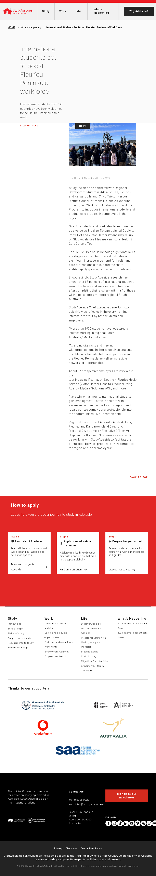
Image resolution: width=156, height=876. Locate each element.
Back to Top (139, 477)
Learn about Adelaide (28, 541)
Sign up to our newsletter (126, 796)
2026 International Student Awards (132, 635)
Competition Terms (91, 848)
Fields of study (16, 633)
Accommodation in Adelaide (92, 630)
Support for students (19, 638)
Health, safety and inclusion (91, 644)
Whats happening (31, 27)
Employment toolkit (55, 656)
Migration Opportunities (94, 661)
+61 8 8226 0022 (79, 799)
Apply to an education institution (77, 543)
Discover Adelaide (91, 623)
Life (78, 11)
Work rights (50, 646)
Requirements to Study (21, 642)
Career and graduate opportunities (55, 635)
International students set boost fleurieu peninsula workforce (84, 27)
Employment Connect (56, 651)
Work (62, 11)
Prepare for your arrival (127, 541)
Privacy (58, 848)
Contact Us (76, 791)
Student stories (89, 651)
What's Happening (101, 11)
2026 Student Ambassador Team (132, 625)
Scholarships (15, 628)
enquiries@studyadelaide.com (88, 804)
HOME (11, 27)
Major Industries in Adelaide (55, 625)
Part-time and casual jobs (58, 642)
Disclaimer (72, 848)
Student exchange (18, 647)
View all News (29, 126)
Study (46, 11)
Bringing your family (92, 665)
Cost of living (88, 656)
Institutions (14, 623)
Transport (86, 670)
